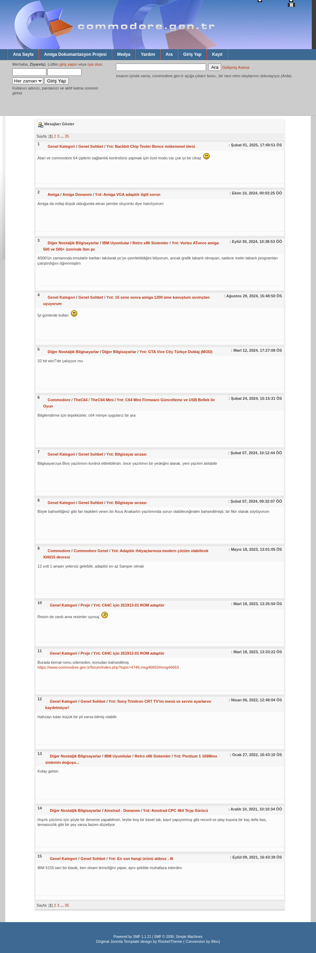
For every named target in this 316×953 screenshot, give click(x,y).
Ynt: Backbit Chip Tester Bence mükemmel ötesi (150, 146)
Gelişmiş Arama (235, 67)
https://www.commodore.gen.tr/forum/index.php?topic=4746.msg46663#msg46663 (108, 667)
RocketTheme (170, 941)
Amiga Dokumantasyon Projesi (75, 54)
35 (67, 136)
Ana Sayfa (23, 54)
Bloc (215, 941)
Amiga (53, 194)
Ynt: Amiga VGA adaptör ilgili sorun (127, 194)
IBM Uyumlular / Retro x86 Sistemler (135, 243)
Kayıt (217, 54)
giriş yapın (68, 64)
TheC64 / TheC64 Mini (94, 400)
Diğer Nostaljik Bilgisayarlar (73, 243)
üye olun (94, 64)
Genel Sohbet (90, 146)
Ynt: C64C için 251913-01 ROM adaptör (128, 605)
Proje (85, 605)
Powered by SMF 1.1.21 (132, 937)
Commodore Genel (91, 551)
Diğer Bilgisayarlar (119, 352)
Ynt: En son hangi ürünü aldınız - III (140, 858)
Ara (169, 54)
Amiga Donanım (77, 194)
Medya (124, 54)
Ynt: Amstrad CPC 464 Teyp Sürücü (175, 810)
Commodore (59, 400)
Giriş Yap (192, 54)
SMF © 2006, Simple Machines (178, 937)
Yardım (148, 54)
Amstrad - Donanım (122, 810)
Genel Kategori (61, 146)
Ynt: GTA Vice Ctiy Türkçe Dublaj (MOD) (175, 352)
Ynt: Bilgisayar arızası (126, 454)
